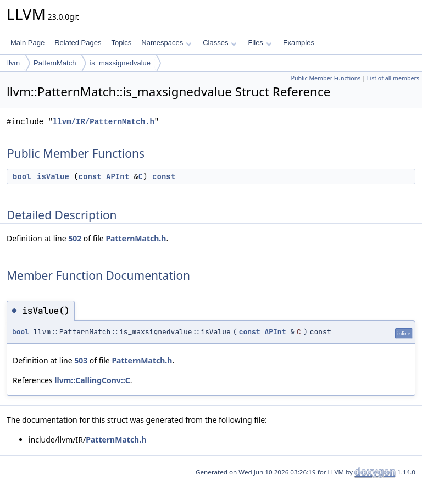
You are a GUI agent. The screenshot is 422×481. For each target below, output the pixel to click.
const (90, 176)
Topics (121, 42)
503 (80, 360)
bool (22, 176)
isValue (53, 176)
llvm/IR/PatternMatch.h (103, 122)
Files (259, 42)
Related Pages (77, 42)
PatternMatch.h (136, 238)
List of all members (393, 78)
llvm (13, 63)
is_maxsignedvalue (120, 63)
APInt (117, 176)
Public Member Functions (325, 78)
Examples (298, 42)
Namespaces (166, 42)
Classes (220, 42)
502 (74, 238)
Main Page (27, 42)
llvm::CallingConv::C (92, 380)
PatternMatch (55, 63)
